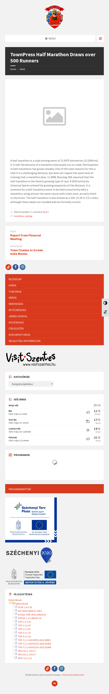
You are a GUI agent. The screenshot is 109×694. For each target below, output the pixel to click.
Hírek (22, 69)
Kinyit (11, 600)
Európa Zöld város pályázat (32, 614)
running (28, 216)
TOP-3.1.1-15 (24, 632)
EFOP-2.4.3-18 (25, 607)
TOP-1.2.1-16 (24, 625)
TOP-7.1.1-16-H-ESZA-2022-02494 (34, 647)
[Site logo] (55, 28)
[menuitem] (54, 279)
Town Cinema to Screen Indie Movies (26, 252)
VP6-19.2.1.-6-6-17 (27, 654)
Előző (13, 231)
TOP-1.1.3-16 (24, 621)
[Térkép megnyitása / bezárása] (100, 38)
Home (13, 69)
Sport (46, 211)
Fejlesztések (21, 603)
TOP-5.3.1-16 (24, 636)
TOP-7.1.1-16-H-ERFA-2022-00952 (34, 640)
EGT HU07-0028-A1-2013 (30, 610)
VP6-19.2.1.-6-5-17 (27, 650)
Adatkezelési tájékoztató (73, 674)
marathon (19, 216)
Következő (16, 246)
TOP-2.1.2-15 (24, 629)
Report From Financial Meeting (25, 237)
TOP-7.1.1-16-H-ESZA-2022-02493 (34, 643)
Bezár (19, 600)
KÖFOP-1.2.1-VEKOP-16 (29, 618)
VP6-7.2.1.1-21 (25, 658)
